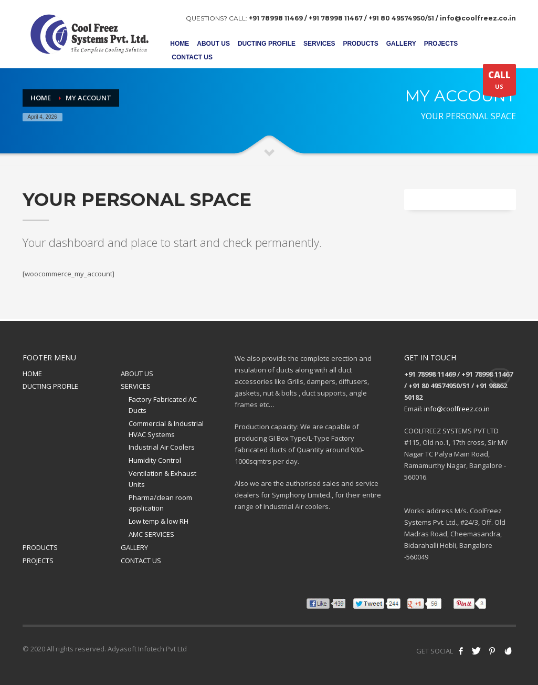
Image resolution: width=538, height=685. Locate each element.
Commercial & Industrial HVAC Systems (166, 429)
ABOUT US (137, 373)
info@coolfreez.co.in (457, 408)
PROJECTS (38, 560)
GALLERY (134, 547)
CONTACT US (141, 560)
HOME (32, 373)
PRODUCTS (40, 547)
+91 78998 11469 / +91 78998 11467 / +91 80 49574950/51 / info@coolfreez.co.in (382, 18)
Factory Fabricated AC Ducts (163, 405)
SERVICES (136, 386)
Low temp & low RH (158, 521)
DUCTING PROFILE (50, 386)
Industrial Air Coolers (162, 447)
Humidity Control (155, 460)
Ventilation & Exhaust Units (162, 479)
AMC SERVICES (151, 534)
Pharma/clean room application (160, 503)
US (499, 82)
